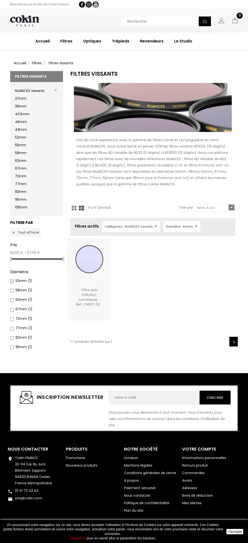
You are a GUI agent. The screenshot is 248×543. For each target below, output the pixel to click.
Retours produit (195, 465)
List (81, 208)
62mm (20, 160)
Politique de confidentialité (146, 503)
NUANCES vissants (30, 91)
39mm (20, 106)
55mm (20, 145)
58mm (20, 153)
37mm (20, 98)
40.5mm (22, 114)
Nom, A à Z (215, 207)
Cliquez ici (78, 538)
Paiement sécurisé (139, 487)
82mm (20, 191)
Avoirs (187, 480)
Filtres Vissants (30, 76)
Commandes (193, 472)
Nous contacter (28, 449)
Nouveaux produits (81, 465)
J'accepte (235, 532)
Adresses (189, 487)
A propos (131, 480)
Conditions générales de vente (150, 472)
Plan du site (133, 510)
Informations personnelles (204, 457)
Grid (74, 208)
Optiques (92, 41)
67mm (21, 168)
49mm (21, 129)
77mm (21, 184)
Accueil (42, 41)
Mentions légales (138, 465)
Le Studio (183, 41)
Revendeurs (151, 41)
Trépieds (120, 41)
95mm (20, 199)
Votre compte (199, 449)
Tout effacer (25, 232)
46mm (21, 122)
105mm (21, 207)
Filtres (66, 41)
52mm (20, 137)
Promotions (75, 457)
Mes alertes (192, 503)
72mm (20, 176)
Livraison (131, 457)
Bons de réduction (197, 495)
